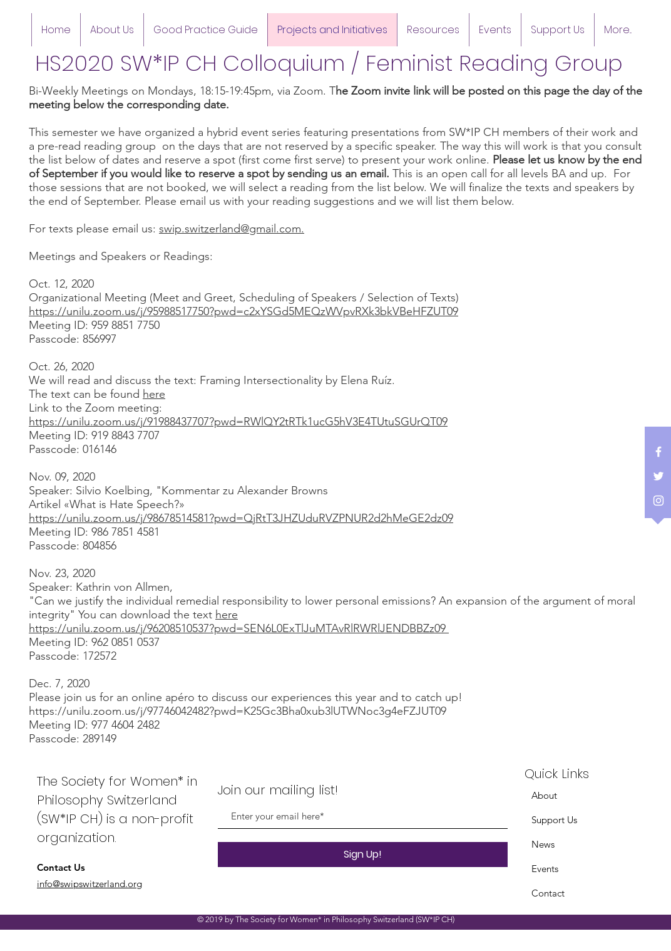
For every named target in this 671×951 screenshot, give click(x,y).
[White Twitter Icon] (658, 476)
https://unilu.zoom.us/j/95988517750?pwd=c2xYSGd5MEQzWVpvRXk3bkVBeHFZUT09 (243, 311)
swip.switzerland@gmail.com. (231, 229)
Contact (548, 893)
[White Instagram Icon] (658, 500)
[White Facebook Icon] (658, 452)
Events (544, 869)
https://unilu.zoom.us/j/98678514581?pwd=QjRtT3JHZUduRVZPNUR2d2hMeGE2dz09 (241, 518)
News (543, 844)
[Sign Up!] (363, 854)
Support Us (554, 820)
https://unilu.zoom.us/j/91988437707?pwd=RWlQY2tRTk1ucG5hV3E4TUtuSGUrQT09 (238, 422)
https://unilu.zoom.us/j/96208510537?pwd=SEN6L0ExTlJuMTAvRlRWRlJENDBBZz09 (239, 628)
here (154, 394)
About (544, 795)
